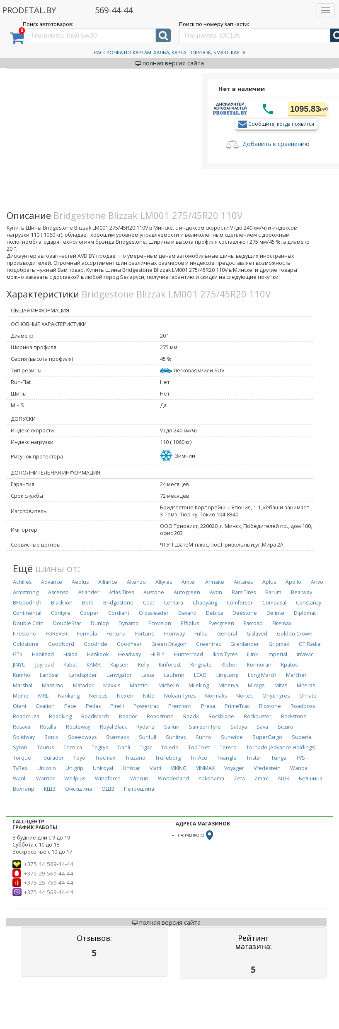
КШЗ (50, 788)
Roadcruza (26, 716)
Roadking (60, 716)
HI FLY (157, 654)
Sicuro (285, 726)
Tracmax (105, 757)
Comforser (240, 602)
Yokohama (211, 778)
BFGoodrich (27, 602)
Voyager (234, 768)
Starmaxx (117, 737)
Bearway (301, 592)
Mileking (199, 685)
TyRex (20, 768)
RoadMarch (95, 716)
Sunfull (147, 737)
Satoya (238, 726)
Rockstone (294, 716)
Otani (19, 706)
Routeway (78, 726)
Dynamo (129, 623)
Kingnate (201, 664)
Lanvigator (119, 675)
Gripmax (279, 644)
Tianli (123, 747)
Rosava (21, 726)
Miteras (306, 685)
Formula (87, 633)
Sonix (51, 737)
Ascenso (58, 592)
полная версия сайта (170, 63)
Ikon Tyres (225, 654)
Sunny (203, 737)
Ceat (148, 602)
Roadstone (160, 716)
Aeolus (80, 581)
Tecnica (72, 747)
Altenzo (136, 581)
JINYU (19, 664)
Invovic (305, 654)
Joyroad (44, 664)
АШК (283, 778)
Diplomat (305, 612)
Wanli (20, 778)
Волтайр (23, 788)
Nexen (125, 695)
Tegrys (100, 747)
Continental (27, 612)
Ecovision (159, 623)
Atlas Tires (121, 592)
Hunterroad (188, 654)
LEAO (200, 675)
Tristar (254, 757)
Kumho (21, 675)
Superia (301, 737)
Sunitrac (176, 737)
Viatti (155, 768)
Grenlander (244, 644)
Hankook (98, 654)
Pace (70, 706)
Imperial (277, 654)
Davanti (187, 612)
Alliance (107, 581)
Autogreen (187, 592)
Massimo (52, 685)
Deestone (244, 612)
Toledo (170, 747)
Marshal (22, 685)
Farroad (253, 623)
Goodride (95, 644)
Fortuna (116, 633)
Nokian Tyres (180, 695)
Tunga (278, 757)
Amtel (189, 581)
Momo (21, 695)
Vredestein (267, 768)
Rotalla (48, 726)
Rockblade (221, 716)
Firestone (24, 633)
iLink (252, 654)
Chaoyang (205, 602)
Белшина (310, 778)
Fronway (174, 633)
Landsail (50, 675)
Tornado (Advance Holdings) (280, 747)
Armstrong (26, 592)
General (227, 633)
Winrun (139, 778)
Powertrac (146, 706)
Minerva (228, 685)
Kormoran (259, 664)
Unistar (131, 768)
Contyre (60, 612)
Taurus (45, 747)
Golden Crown (294, 633)
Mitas (280, 685)
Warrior (45, 778)
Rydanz (145, 726)
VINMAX (205, 768)
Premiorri (179, 706)
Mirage (256, 685)
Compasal (274, 602)
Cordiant (118, 612)
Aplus (269, 581)
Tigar (146, 747)
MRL (43, 695)
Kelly (143, 664)
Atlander (88, 592)
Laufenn (174, 675)
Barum (273, 592)
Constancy (308, 602)
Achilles (22, 581)
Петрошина (139, 788)
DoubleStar (67, 623)
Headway (129, 654)
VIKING (178, 768)
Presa (208, 706)
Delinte (275, 612)
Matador (83, 685)
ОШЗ (108, 788)
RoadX (191, 716)
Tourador (52, 757)
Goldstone (26, 644)
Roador (128, 716)
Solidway (24, 737)
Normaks (216, 695)
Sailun (171, 726)
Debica (214, 612)
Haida (70, 654)
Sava (262, 726)
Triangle (227, 757)
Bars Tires (244, 592)
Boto (88, 602)
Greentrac (208, 644)
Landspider (83, 675)
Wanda (299, 768)
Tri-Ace (198, 757)
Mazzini (139, 685)
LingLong (227, 675)
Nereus (98, 695)
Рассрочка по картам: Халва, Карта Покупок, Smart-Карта (169, 52)
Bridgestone (118, 602)
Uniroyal (103, 768)
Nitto (149, 695)
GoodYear (129, 644)
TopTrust (199, 747)
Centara (173, 602)
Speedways (82, 737)
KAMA (94, 664)
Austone (153, 592)
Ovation (45, 706)
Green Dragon (168, 644)
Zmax (261, 778)
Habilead (43, 654)
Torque (22, 757)
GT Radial (310, 644)
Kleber (229, 664)
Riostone (270, 706)
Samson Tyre (205, 726)
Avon (216, 592)
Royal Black (113, 726)
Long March (262, 675)
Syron (20, 747)
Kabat (70, 664)
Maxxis (111, 685)
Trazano (135, 757)
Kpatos (289, 664)
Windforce (108, 778)
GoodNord (61, 644)
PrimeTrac (237, 706)
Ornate (308, 695)
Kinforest (170, 664)
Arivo (317, 581)
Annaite (214, 581)
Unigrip (74, 768)
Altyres (163, 581)
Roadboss (303, 706)
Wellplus (74, 778)
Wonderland (173, 778)
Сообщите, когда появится (281, 123)
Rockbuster (257, 716)
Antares (243, 581)
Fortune (145, 633)
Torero (228, 747)
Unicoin (46, 768)
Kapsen (119, 664)
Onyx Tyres (276, 695)
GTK (17, 654)
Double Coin (28, 623)
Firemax (282, 623)
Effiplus (190, 623)
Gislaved (257, 633)
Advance (51, 581)
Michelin (168, 685)
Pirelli (117, 706)
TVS (300, 757)
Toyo (79, 757)
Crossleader (154, 612)
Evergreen (221, 623)
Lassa (148, 675)
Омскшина (78, 788)
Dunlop (100, 623)
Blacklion (62, 602)
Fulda (201, 633)
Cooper (89, 612)
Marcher (296, 675)
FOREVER (57, 633)
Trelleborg (168, 757)
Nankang (69, 695)
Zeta (239, 778)
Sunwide (232, 737)
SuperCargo (267, 737)
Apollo (293, 581)
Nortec (244, 695)
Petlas (93, 706)
